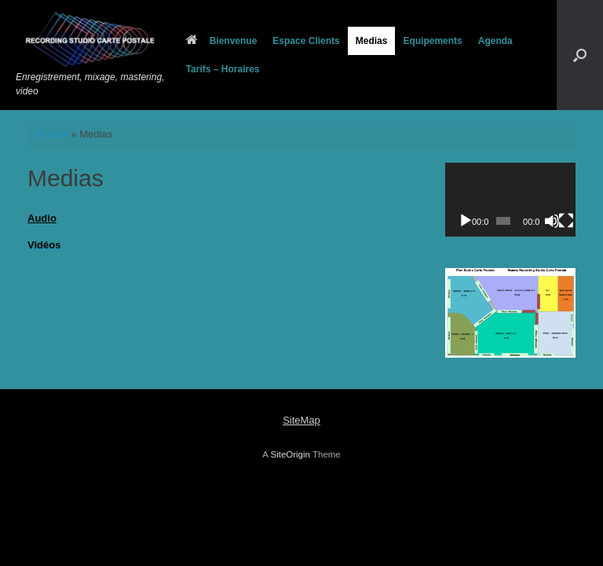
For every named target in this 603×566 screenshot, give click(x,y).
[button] (580, 55)
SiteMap (301, 420)
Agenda (495, 40)
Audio (42, 218)
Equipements (432, 40)
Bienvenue (222, 40)
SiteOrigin (290, 454)
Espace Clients (305, 40)
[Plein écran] (566, 221)
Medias (372, 40)
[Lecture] (465, 221)
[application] (510, 199)
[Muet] (552, 221)
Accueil (51, 134)
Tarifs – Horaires (223, 69)
